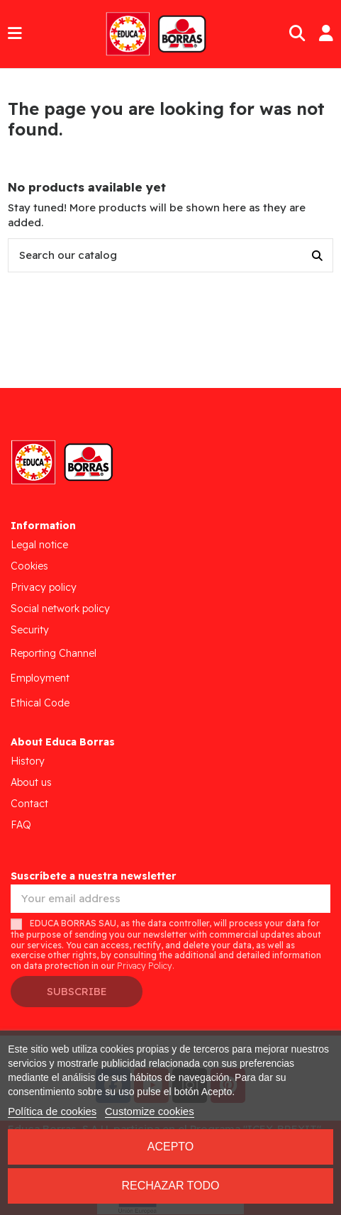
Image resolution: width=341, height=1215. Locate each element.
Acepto (170, 1147)
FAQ (21, 825)
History (28, 761)
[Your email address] (170, 899)
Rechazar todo (170, 1186)
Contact (29, 803)
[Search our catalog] (317, 255)
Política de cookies (52, 1111)
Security (30, 629)
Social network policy (60, 608)
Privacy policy (44, 587)
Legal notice (39, 544)
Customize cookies (149, 1111)
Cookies (29, 566)
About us (31, 782)
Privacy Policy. (145, 965)
